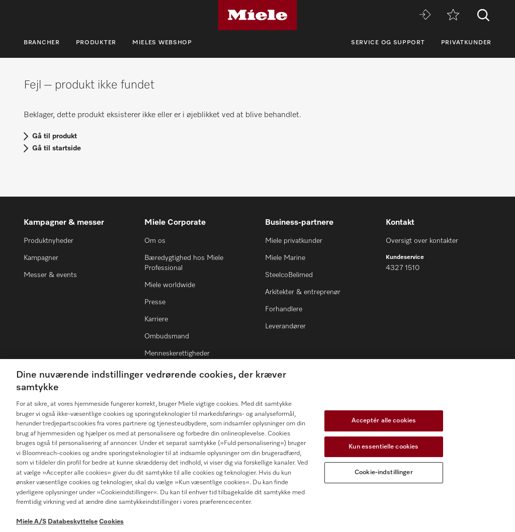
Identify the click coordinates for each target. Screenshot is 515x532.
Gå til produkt (54, 136)
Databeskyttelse (73, 521)
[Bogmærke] (453, 15)
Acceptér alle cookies (384, 420)
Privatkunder (466, 43)
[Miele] (257, 15)
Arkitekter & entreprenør (302, 292)
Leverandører (285, 326)
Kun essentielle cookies (383, 447)
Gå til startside (56, 148)
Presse (154, 302)
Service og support (388, 43)
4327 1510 (402, 268)
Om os (154, 240)
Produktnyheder (48, 240)
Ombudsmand (166, 336)
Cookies (111, 521)
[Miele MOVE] (425, 15)
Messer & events (50, 275)
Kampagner (41, 257)
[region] (257, 445)
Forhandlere (283, 309)
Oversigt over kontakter (422, 240)
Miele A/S (31, 521)
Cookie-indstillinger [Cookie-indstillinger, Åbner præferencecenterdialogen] (384, 472)
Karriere (156, 319)
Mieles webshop (162, 43)
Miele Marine (285, 257)
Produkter (96, 43)
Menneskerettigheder (177, 353)
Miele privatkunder (293, 240)
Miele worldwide (169, 285)
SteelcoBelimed (289, 275)
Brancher (42, 43)
